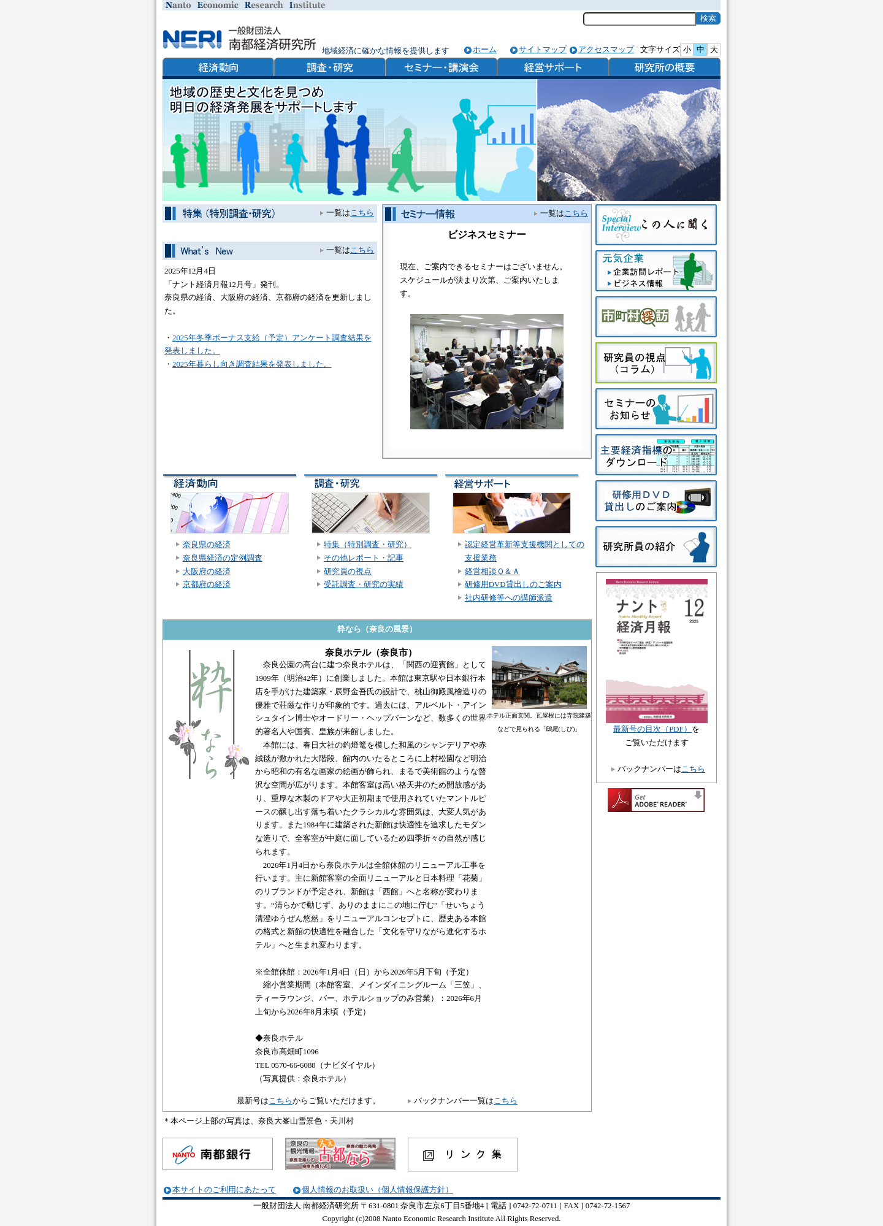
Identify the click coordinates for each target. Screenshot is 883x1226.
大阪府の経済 (207, 571)
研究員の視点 (348, 571)
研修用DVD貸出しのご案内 (513, 584)
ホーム (485, 49)
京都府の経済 (207, 584)
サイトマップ (543, 49)
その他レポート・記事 (363, 558)
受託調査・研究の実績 (363, 584)
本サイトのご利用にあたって (224, 1190)
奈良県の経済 (207, 544)
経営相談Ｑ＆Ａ (492, 571)
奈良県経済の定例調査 (222, 558)
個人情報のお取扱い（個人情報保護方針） (377, 1190)
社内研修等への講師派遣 (508, 598)
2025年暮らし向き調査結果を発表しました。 (252, 364)
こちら (576, 213)
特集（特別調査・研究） (367, 544)
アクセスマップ (606, 49)
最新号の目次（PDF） (652, 729)
